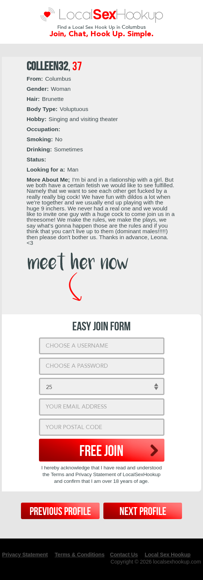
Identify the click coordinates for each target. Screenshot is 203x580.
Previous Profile (60, 511)
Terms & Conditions (79, 555)
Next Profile (142, 511)
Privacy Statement (25, 555)
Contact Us (124, 555)
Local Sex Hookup (167, 555)
